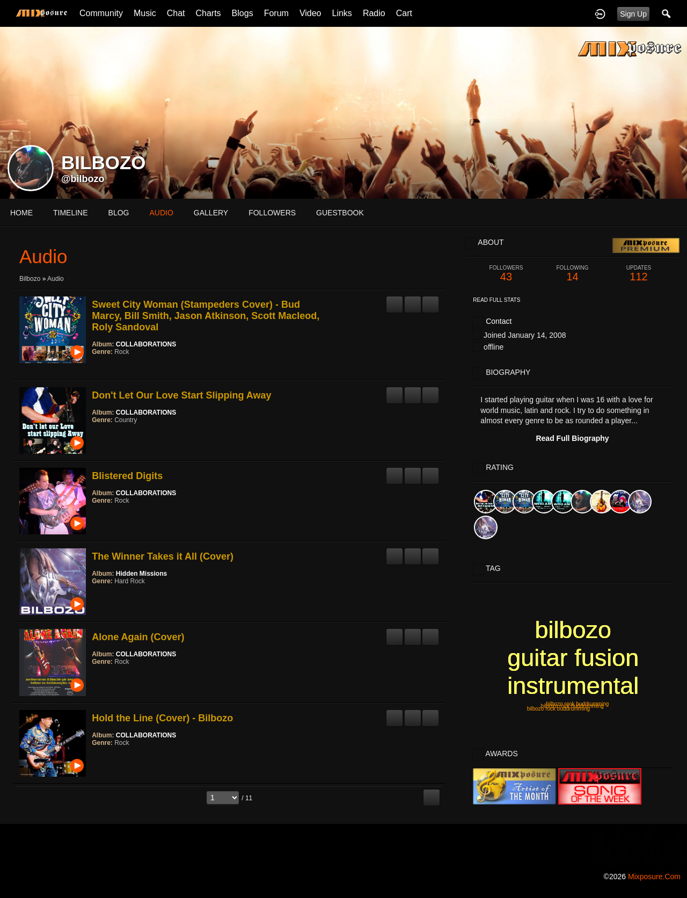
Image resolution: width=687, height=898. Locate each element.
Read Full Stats (496, 300)
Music (145, 13)
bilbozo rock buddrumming (577, 704)
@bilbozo (83, 178)
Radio (374, 13)
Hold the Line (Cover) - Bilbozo (162, 718)
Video (310, 13)
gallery (211, 212)
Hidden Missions (141, 573)
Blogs (242, 13)
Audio (55, 279)
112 (638, 274)
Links (342, 13)
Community (101, 13)
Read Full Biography (572, 438)
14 (572, 274)
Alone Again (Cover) (138, 637)
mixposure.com (654, 876)
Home (21, 212)
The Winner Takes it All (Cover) (162, 556)
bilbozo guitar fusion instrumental (573, 657)
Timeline (70, 212)
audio (161, 212)
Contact (498, 321)
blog (118, 212)
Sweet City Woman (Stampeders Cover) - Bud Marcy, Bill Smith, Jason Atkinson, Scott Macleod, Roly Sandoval (205, 315)
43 (506, 274)
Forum (276, 13)
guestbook (340, 212)
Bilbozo (29, 279)
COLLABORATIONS (146, 344)
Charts (208, 13)
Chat (176, 13)
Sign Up (633, 14)
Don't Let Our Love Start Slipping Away (181, 395)
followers (272, 212)
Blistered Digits (127, 475)
